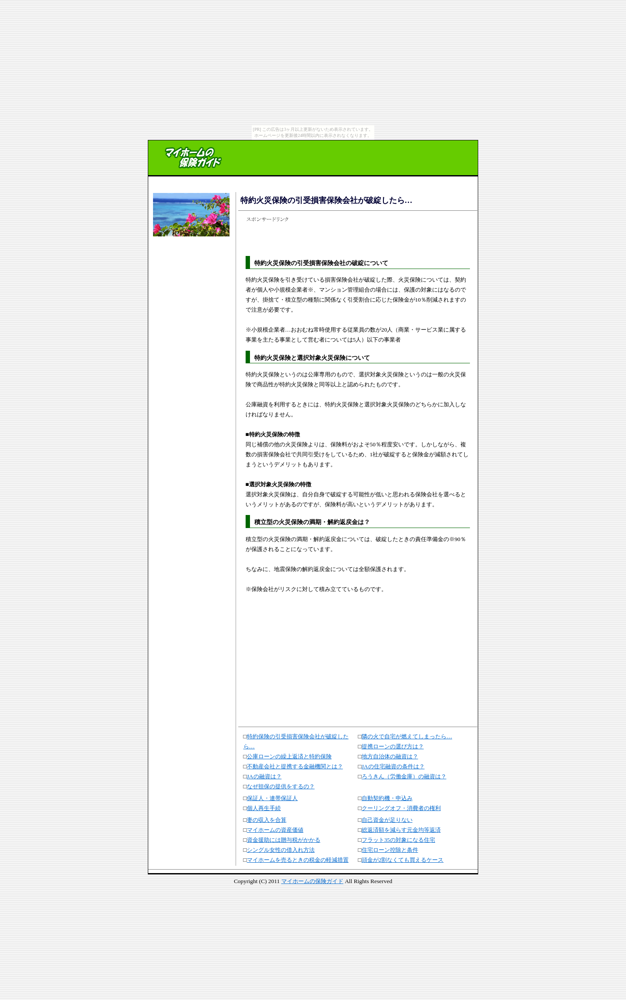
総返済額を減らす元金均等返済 (401, 830)
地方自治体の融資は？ (390, 756)
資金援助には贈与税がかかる (283, 840)
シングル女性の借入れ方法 (281, 850)
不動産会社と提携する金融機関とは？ (295, 766)
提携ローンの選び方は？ (393, 746)
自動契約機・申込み (387, 798)
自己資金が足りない (387, 820)
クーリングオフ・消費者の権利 (401, 808)
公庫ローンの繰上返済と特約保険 (289, 756)
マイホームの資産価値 (275, 830)
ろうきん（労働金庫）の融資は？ (404, 776)
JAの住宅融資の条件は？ (393, 766)
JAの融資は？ (264, 776)
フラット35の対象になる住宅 (398, 840)
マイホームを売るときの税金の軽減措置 (298, 860)
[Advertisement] (190, 266)
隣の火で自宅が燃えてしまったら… (407, 736)
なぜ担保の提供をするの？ (281, 786)
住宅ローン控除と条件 (390, 850)
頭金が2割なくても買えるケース (403, 860)
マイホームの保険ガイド (312, 881)
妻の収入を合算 (266, 820)
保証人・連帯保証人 (272, 798)
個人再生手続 (264, 808)
